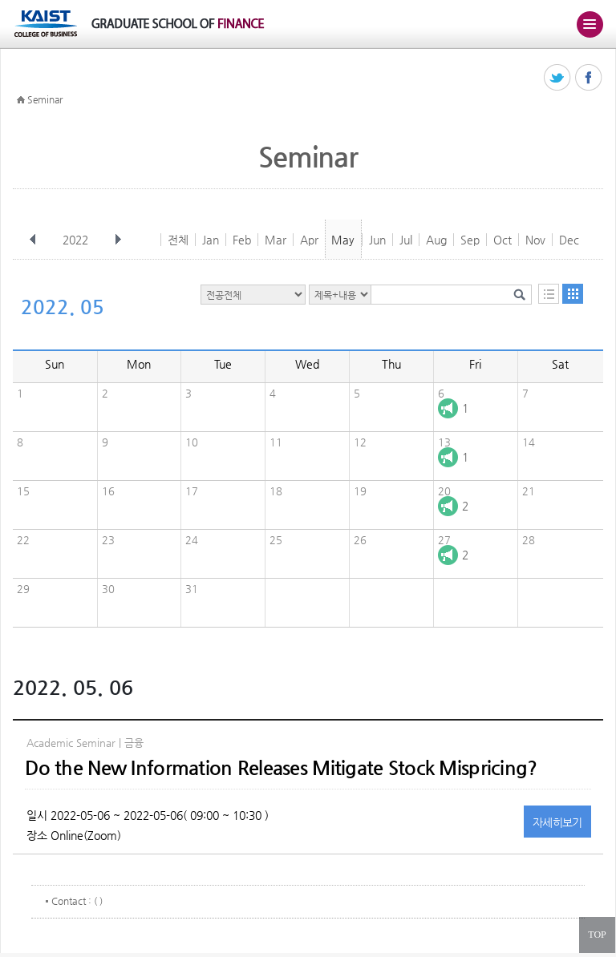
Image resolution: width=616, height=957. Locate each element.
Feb (242, 239)
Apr (309, 239)
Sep (470, 239)
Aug (436, 239)
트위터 (558, 78)
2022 (77, 239)
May (343, 239)
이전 (33, 240)
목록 (548, 294)
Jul (405, 239)
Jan (210, 239)
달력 (572, 294)
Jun (377, 239)
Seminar (45, 99)
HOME (21, 100)
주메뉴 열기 (589, 24)
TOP (597, 934)
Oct (502, 239)
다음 (118, 240)
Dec (569, 239)
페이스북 (589, 78)
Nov (535, 239)
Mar (275, 239)
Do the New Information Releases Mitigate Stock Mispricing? (281, 768)
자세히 (557, 822)
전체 (178, 239)
